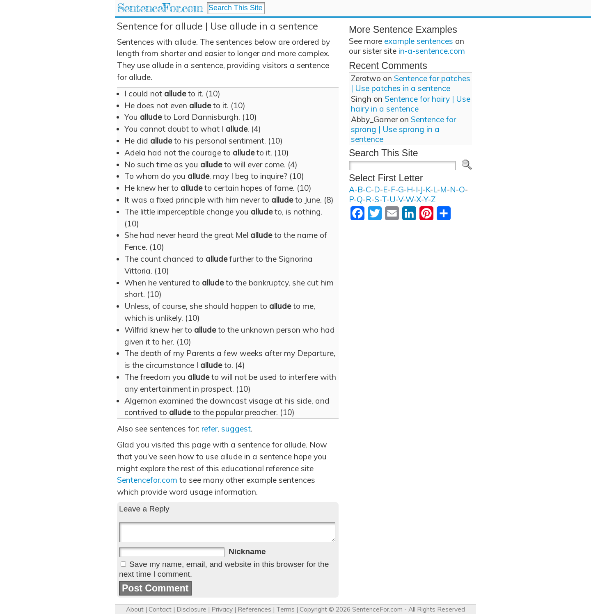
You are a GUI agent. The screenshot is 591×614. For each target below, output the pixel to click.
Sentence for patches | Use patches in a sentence (410, 83)
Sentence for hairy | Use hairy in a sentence (410, 104)
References (254, 609)
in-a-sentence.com (432, 51)
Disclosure (191, 609)
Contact (160, 609)
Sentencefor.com (147, 480)
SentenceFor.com (160, 8)
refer (210, 429)
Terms (285, 609)
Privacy (222, 609)
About (135, 609)
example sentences (418, 41)
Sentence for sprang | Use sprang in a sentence (403, 129)
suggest (236, 429)
